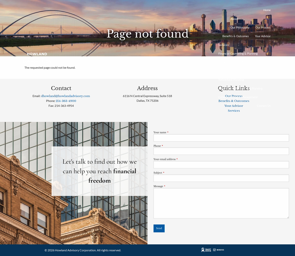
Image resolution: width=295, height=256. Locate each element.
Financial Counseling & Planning (238, 53)
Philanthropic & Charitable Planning (240, 88)
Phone (170, 146)
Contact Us (264, 105)
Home (267, 10)
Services (223, 45)
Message (171, 186)
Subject (170, 172)
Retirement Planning (231, 79)
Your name (172, 132)
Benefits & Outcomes (235, 36)
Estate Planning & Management (238, 97)
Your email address (177, 159)
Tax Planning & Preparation (235, 71)
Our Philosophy (239, 27)
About (234, 18)
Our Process (263, 27)
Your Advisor (263, 36)
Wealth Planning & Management (238, 62)
